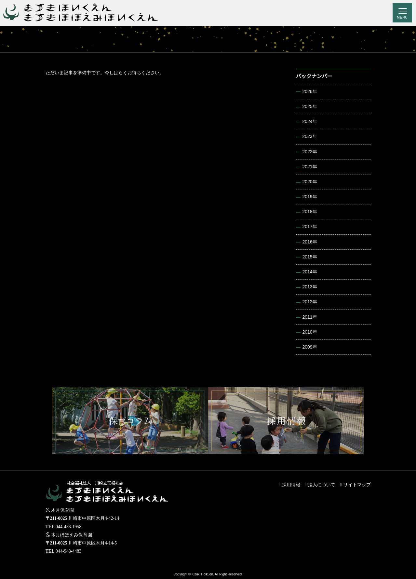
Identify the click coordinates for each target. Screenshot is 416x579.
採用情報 (291, 484)
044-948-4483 (68, 551)
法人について (321, 484)
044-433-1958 (68, 526)
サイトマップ (357, 484)
